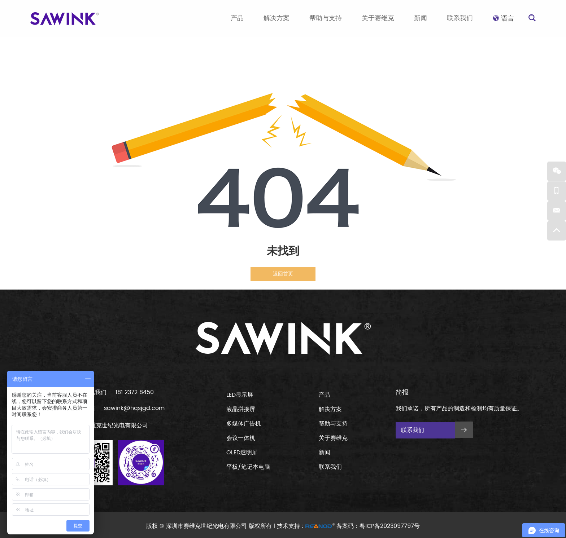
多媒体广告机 (243, 423)
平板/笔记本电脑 (248, 467)
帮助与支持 (325, 18)
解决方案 (276, 18)
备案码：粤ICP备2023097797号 (378, 526)
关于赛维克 (378, 18)
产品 (237, 18)
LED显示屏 (239, 395)
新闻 (420, 18)
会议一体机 (240, 438)
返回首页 (283, 274)
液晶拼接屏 (240, 409)
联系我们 (460, 18)
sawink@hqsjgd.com (134, 408)
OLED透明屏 (242, 452)
